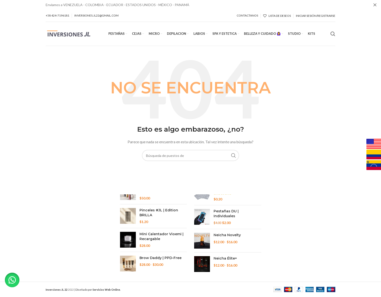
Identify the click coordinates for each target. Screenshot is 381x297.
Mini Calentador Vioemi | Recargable (161, 236)
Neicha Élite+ (225, 258)
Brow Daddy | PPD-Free (160, 258)
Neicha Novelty (227, 235)
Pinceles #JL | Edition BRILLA (158, 212)
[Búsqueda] (333, 34)
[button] (12, 280)
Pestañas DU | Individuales (226, 213)
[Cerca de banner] (375, 5)
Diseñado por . (98, 289)
